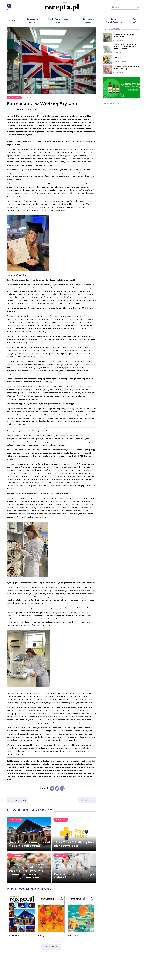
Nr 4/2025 (44, 936)
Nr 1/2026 (14, 936)
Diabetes (117, 57)
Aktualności (14, 20)
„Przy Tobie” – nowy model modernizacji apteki (29, 844)
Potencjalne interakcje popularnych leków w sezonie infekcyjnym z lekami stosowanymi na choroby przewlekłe (27, 871)
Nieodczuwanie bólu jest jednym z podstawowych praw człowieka (125, 46)
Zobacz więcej (50, 947)
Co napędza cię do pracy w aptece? (75, 875)
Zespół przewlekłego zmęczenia (123, 35)
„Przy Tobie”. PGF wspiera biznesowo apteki (74, 844)
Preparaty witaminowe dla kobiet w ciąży (126, 67)
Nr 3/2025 (73, 936)
